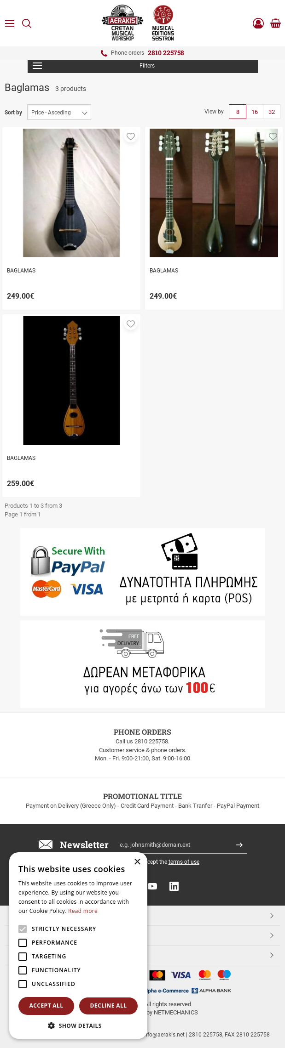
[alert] (78, 945)
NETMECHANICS (176, 1012)
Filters (94, 65)
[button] (131, 135)
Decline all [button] (108, 1005)
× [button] (137, 862)
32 (271, 111)
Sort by (13, 112)
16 (254, 111)
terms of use (184, 862)
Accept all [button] (46, 1005)
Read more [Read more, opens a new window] (83, 911)
